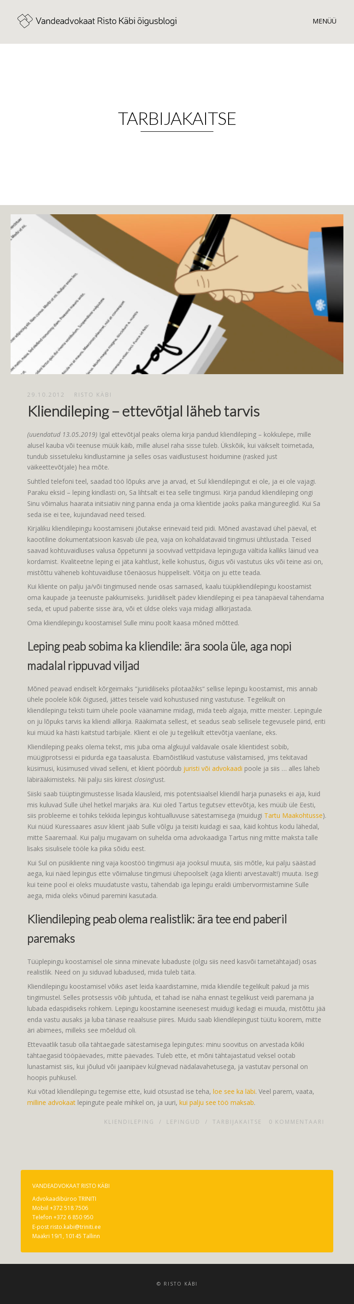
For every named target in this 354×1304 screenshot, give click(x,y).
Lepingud (183, 1122)
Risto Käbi (93, 395)
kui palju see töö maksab (216, 1102)
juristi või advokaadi (212, 768)
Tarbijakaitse (237, 1122)
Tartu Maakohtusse (293, 815)
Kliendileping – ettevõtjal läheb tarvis (143, 411)
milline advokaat (51, 1102)
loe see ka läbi (234, 1091)
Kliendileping (129, 1122)
